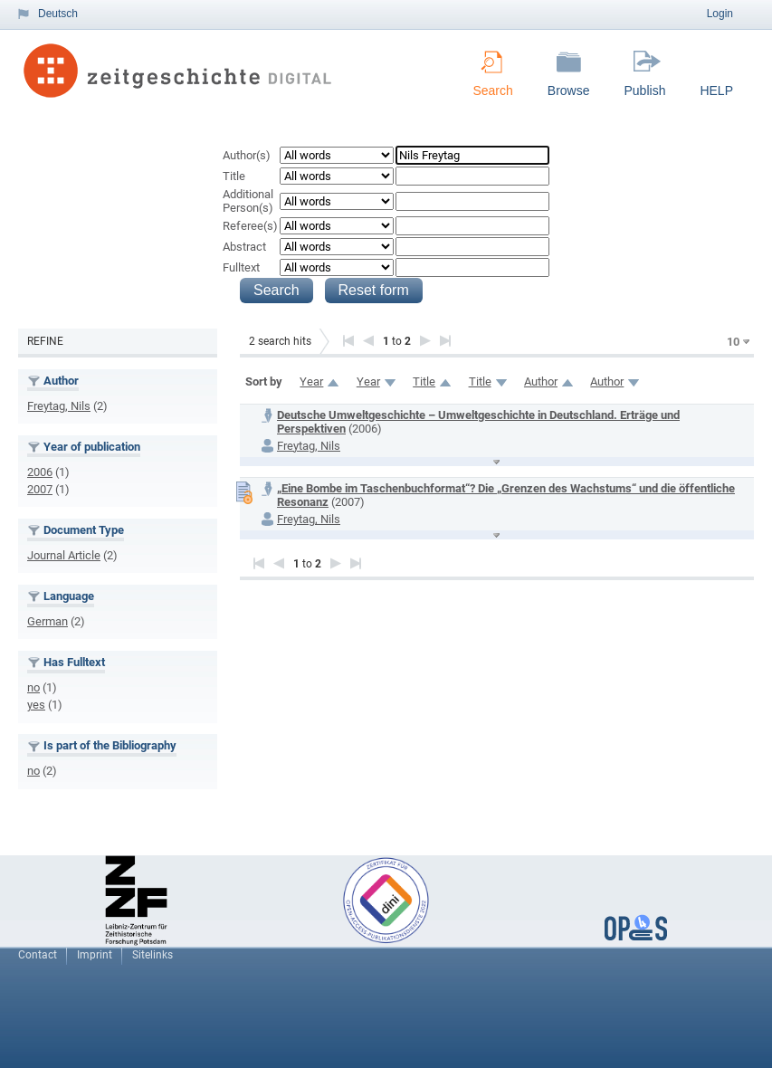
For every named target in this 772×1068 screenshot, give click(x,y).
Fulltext (241, 267)
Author (541, 381)
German (47, 621)
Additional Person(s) (248, 201)
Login (720, 13)
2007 (39, 489)
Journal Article (63, 555)
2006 (39, 472)
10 (733, 341)
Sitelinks (152, 955)
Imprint (94, 955)
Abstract (244, 246)
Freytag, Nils (59, 406)
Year (311, 381)
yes (36, 704)
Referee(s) (250, 226)
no (33, 687)
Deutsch (58, 13)
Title (234, 176)
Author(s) (247, 155)
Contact (37, 955)
